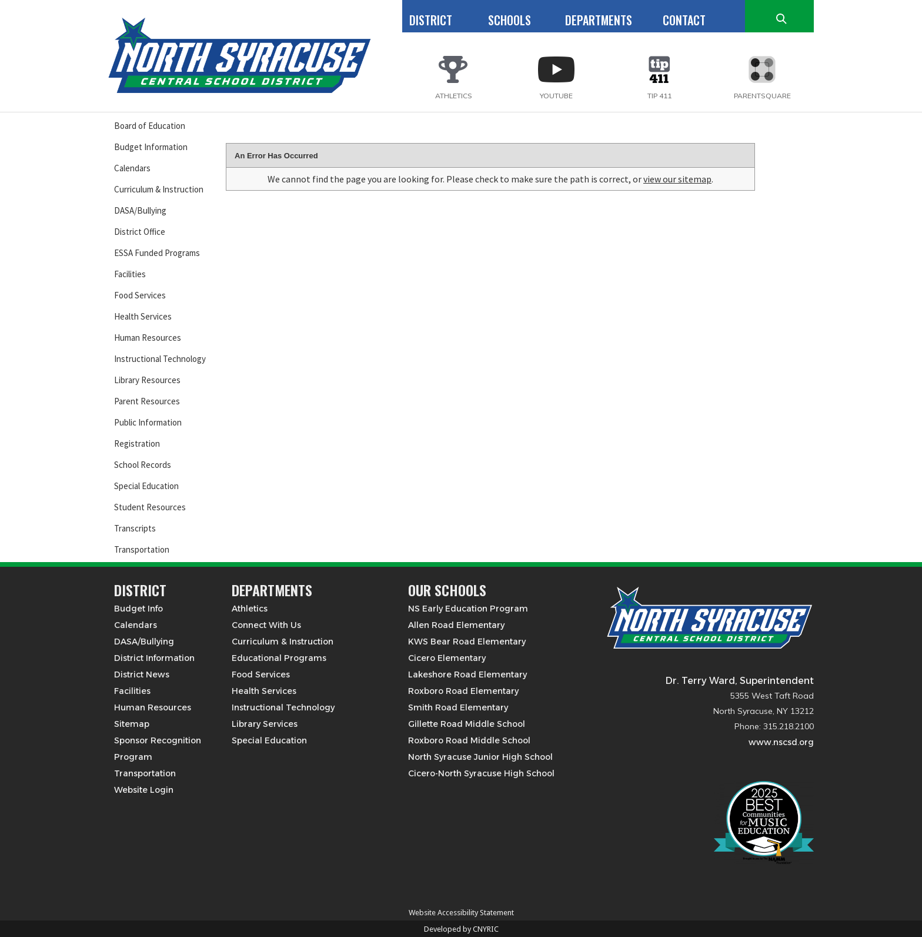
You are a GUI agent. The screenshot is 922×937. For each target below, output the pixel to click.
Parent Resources (147, 401)
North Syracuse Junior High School (480, 757)
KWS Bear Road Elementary (467, 641)
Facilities (130, 274)
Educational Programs (279, 658)
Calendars (132, 168)
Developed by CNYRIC (461, 929)
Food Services (140, 295)
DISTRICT (430, 20)
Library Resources (147, 380)
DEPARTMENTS (598, 20)
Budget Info (138, 608)
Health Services (143, 316)
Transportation (141, 549)
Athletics (250, 608)
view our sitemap (677, 179)
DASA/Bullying (140, 210)
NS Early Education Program (468, 608)
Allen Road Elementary (456, 625)
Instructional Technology (160, 358)
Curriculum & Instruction (158, 189)
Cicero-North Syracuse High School (481, 773)
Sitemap (131, 724)
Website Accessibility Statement (461, 912)
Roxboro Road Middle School (469, 740)
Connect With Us (266, 625)
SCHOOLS (509, 20)
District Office (139, 231)
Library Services (265, 724)
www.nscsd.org (781, 742)
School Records (142, 464)
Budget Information (151, 146)
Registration (137, 443)
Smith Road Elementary (458, 707)
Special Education (146, 485)
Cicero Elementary (447, 658)
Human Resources (147, 337)
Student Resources (150, 507)
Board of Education (149, 125)
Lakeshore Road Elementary (467, 674)
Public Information (148, 422)
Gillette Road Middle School (466, 724)
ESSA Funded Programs (157, 252)
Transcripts (135, 528)
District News (141, 674)
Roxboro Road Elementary (463, 691)
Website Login (143, 790)
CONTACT (684, 20)
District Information (154, 658)
